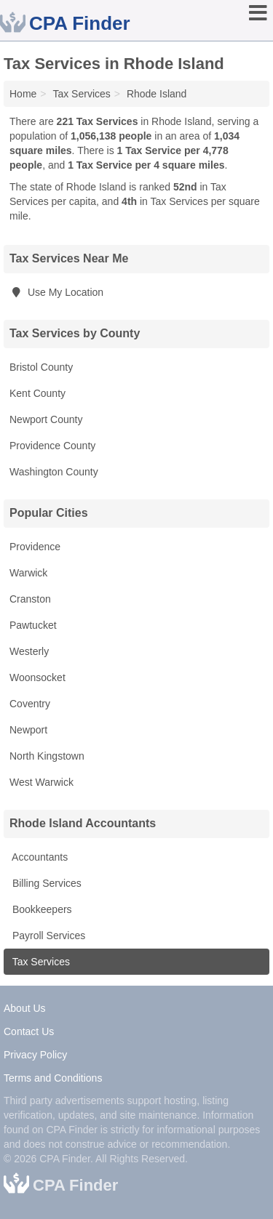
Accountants (38, 857)
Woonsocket (37, 677)
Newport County (45, 419)
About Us (25, 1008)
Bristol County (41, 367)
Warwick (28, 573)
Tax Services (39, 961)
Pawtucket (33, 625)
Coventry (29, 703)
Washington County (53, 472)
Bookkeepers (40, 909)
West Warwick (41, 782)
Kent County (37, 393)
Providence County (52, 445)
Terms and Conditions (53, 1078)
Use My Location (56, 292)
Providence (34, 546)
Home (22, 94)
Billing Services (45, 883)
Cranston (30, 599)
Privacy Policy (35, 1055)
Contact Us (29, 1031)
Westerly (29, 651)
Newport (28, 730)
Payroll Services (47, 935)
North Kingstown (46, 756)
